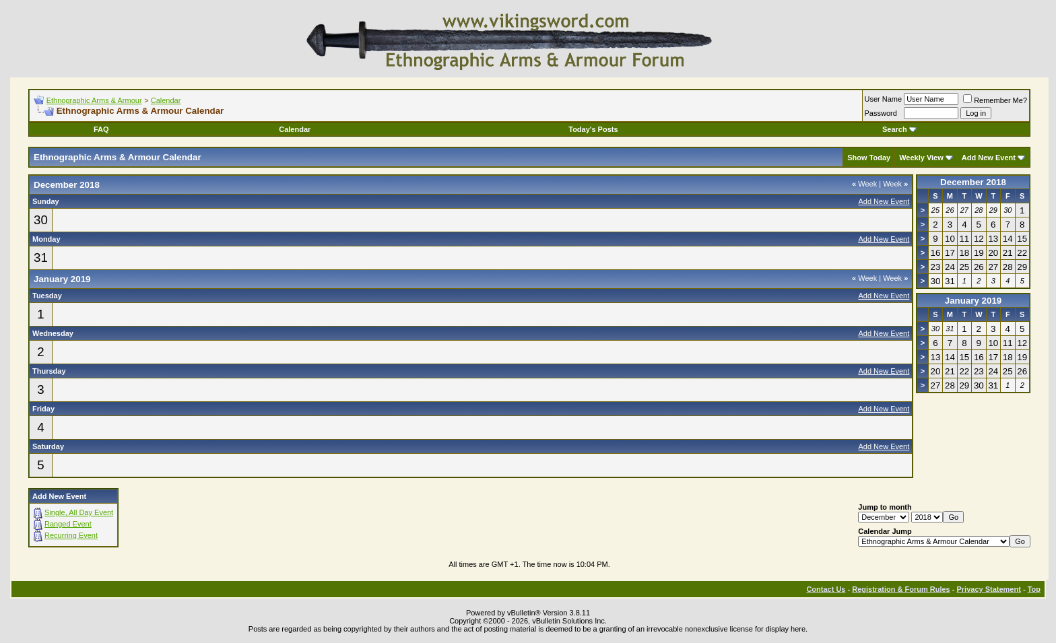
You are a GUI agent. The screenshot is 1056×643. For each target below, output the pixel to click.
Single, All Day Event (78, 512)
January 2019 (973, 301)
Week (864, 184)
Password (881, 113)
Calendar (166, 100)
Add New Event (989, 158)
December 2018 (973, 182)
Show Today (868, 158)
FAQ (101, 129)
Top (1034, 589)
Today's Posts (593, 129)
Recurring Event (71, 535)
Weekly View (921, 158)
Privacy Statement (988, 589)
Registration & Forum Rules (901, 589)
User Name (883, 99)
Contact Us (825, 589)
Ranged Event (68, 524)
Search (899, 129)
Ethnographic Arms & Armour (94, 100)
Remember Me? (995, 100)
